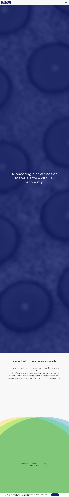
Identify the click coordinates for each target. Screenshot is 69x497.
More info (63, 494)
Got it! (55, 494)
